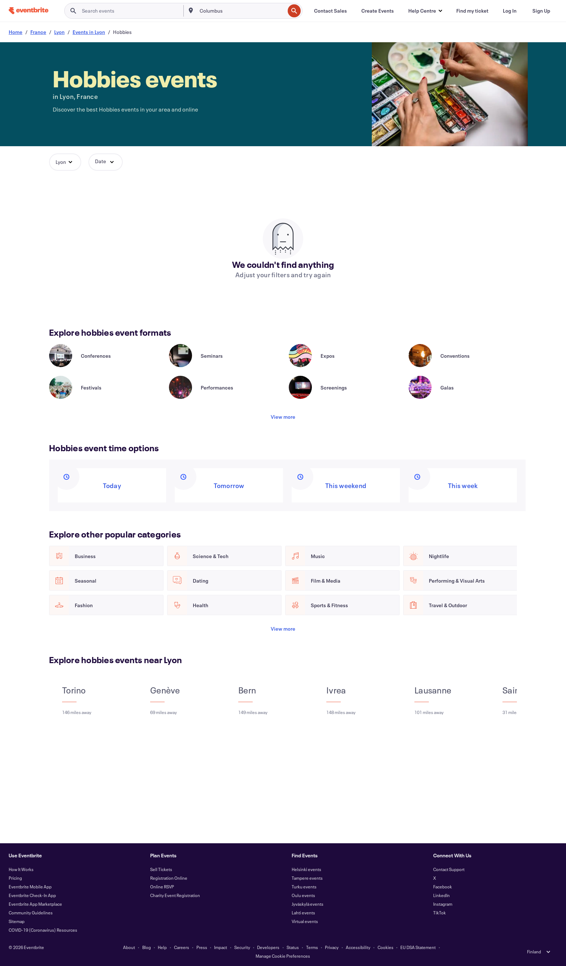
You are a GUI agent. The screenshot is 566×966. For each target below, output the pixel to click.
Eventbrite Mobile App (30, 886)
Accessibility (358, 947)
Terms (312, 947)
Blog (146, 947)
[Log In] (509, 11)
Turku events (304, 886)
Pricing (15, 878)
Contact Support (449, 869)
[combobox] (241, 11)
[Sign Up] (541, 11)
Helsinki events (306, 869)
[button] (425, 11)
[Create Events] (378, 11)
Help (162, 947)
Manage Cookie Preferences (283, 956)
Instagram (442, 904)
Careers (181, 947)
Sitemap (17, 921)
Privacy (332, 947)
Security (242, 947)
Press (201, 947)
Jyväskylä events (307, 904)
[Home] (28, 10)
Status (293, 947)
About (129, 947)
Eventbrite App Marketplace (35, 904)
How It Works (21, 869)
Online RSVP (162, 886)
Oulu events (303, 895)
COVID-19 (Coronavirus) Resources (43, 930)
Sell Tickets (161, 869)
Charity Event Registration (175, 895)
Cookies (385, 947)
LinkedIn (441, 895)
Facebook (442, 886)
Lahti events (303, 912)
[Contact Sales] (330, 11)
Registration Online (168, 878)
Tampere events (307, 878)
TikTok (439, 912)
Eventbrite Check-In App (32, 895)
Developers (268, 947)
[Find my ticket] (472, 11)
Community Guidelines (31, 912)
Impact (220, 947)
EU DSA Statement (418, 947)
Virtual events (305, 921)
